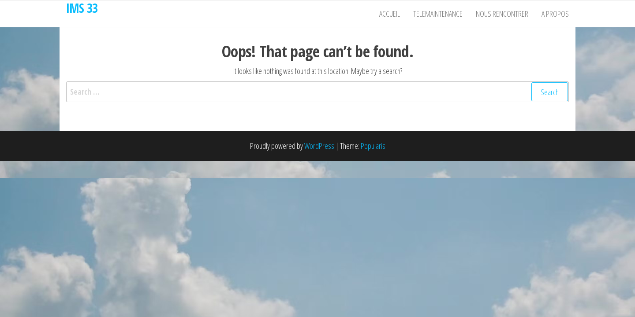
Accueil (389, 13)
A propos (555, 13)
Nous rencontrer (502, 13)
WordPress (319, 145)
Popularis (373, 145)
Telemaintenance (438, 13)
